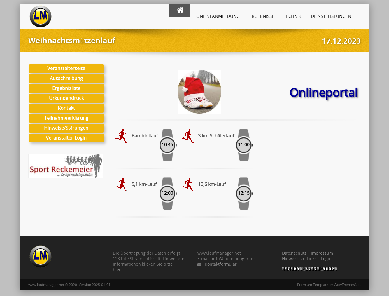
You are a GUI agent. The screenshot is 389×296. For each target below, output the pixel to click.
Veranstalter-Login (66, 138)
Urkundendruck (66, 98)
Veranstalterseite (66, 68)
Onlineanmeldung (218, 16)
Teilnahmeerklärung (66, 118)
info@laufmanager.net (234, 258)
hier (117, 269)
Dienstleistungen (331, 16)
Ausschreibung (66, 78)
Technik (292, 16)
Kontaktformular (221, 264)
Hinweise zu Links (299, 258)
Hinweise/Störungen (66, 128)
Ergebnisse (261, 16)
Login (326, 258)
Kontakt (66, 108)
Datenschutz (294, 253)
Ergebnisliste (66, 88)
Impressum (322, 253)
